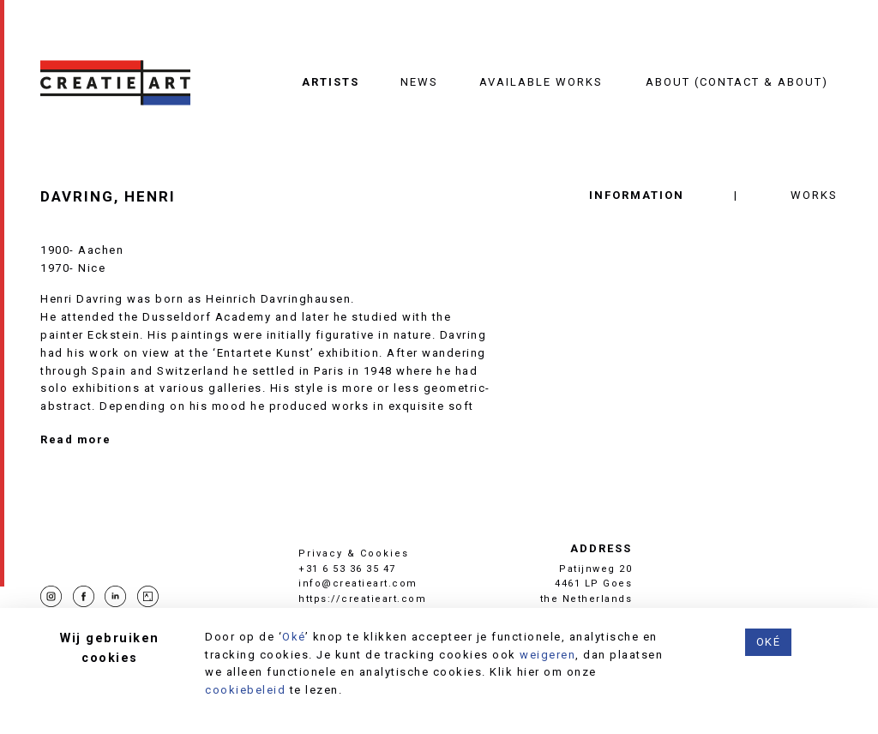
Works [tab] (814, 195)
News (419, 81)
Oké (293, 636)
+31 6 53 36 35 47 (347, 569)
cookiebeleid (245, 689)
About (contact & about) (737, 81)
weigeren (547, 654)
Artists (330, 81)
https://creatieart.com (362, 599)
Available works (541, 81)
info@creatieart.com (358, 583)
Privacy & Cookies (353, 553)
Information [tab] (636, 195)
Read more (75, 439)
